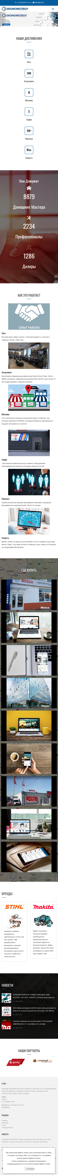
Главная (4, 1120)
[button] (3, 19)
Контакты (5, 1123)
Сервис (4, 459)
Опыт (4, 333)
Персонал (5, 498)
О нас (4, 1125)
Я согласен (30, 1169)
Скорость (5, 537)
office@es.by (38, 2)
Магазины (5, 414)
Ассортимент (7, 372)
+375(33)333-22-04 (23, 2)
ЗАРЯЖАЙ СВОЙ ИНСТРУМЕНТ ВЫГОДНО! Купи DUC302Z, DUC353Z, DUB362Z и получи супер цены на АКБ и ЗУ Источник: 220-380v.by (33, 997)
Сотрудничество (7, 1127)
